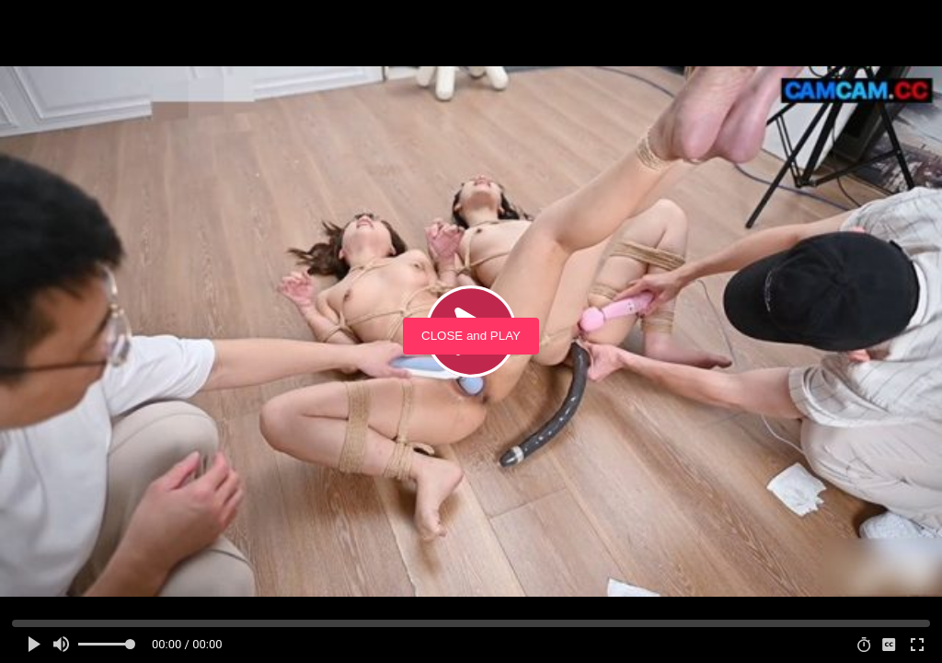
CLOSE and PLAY (471, 336)
